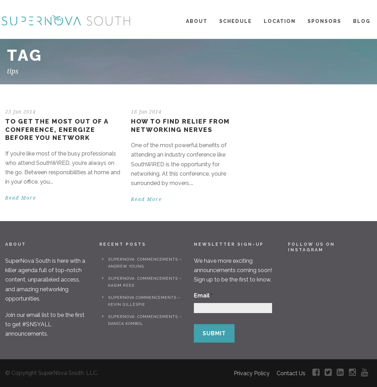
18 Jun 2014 (146, 112)
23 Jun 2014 (20, 112)
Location (280, 21)
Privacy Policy (252, 373)
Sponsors (324, 21)
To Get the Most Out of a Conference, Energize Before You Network (56, 129)
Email (203, 295)
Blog (361, 21)
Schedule (235, 21)
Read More (20, 198)
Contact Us (291, 373)
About (196, 21)
